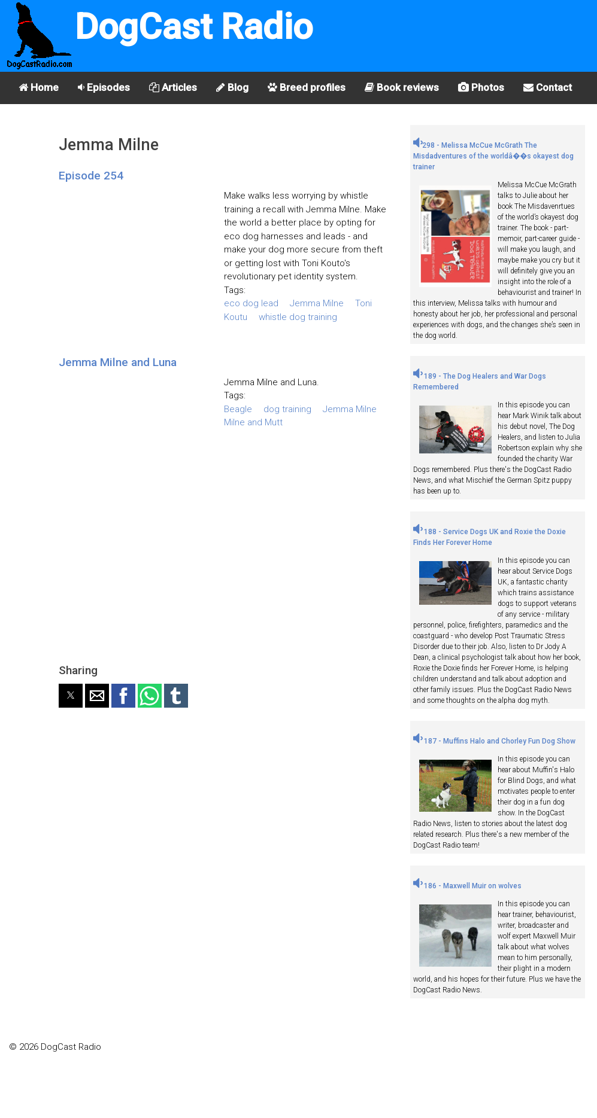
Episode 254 (91, 175)
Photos (481, 87)
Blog (232, 87)
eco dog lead (251, 303)
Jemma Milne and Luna (118, 362)
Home (39, 87)
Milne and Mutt (253, 422)
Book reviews (402, 87)
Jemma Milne (317, 303)
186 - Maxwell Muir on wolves (467, 886)
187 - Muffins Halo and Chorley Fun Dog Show (494, 741)
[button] (71, 696)
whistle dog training (298, 317)
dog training (287, 409)
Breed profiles (307, 87)
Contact (547, 87)
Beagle (238, 409)
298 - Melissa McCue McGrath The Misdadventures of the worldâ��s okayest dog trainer (493, 156)
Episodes (104, 87)
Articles (173, 87)
